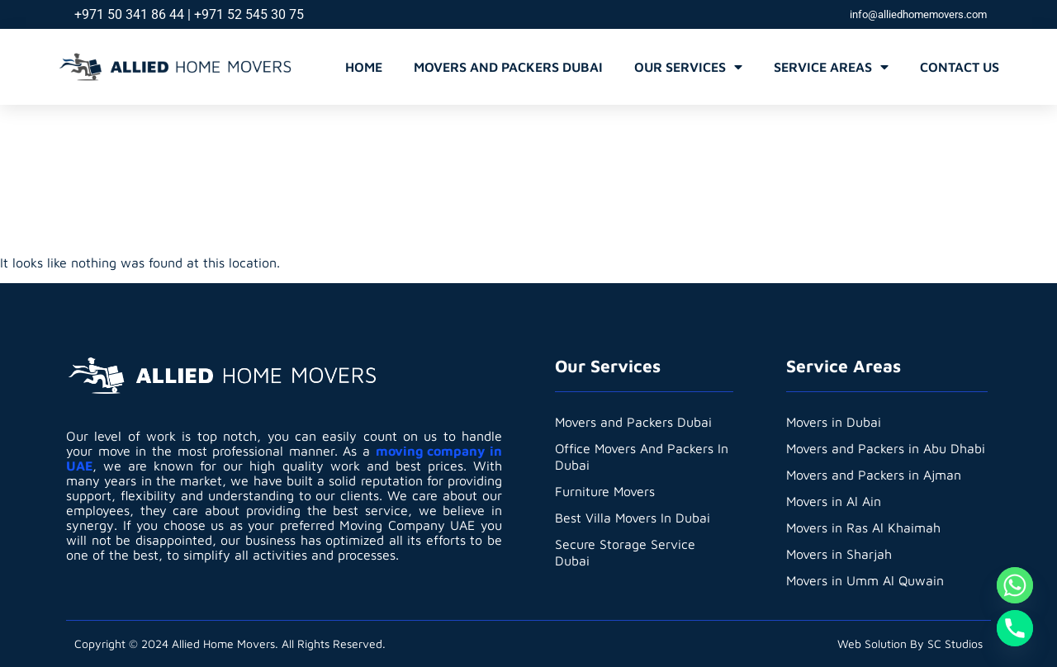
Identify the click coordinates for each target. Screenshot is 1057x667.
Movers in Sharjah (839, 553)
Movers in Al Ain (834, 501)
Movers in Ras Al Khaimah (863, 527)
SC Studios (955, 643)
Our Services (688, 67)
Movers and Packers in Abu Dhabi (886, 448)
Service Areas (831, 67)
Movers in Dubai (834, 421)
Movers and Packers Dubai (508, 66)
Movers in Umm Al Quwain (866, 580)
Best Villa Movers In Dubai (633, 517)
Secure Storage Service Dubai (625, 552)
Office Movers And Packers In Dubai (643, 456)
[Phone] (1015, 628)
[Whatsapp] (1015, 585)
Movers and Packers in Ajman (874, 474)
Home (363, 66)
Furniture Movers (605, 491)
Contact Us (959, 66)
